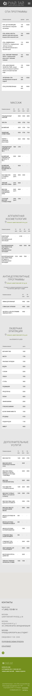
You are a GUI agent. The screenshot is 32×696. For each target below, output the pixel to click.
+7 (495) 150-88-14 (9, 609)
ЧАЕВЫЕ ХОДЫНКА (20, 671)
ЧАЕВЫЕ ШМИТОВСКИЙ (8, 671)
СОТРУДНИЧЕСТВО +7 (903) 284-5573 (11, 669)
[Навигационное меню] (29, 3)
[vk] (3, 653)
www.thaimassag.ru (7, 683)
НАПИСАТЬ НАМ (6, 667)
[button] (6, 646)
